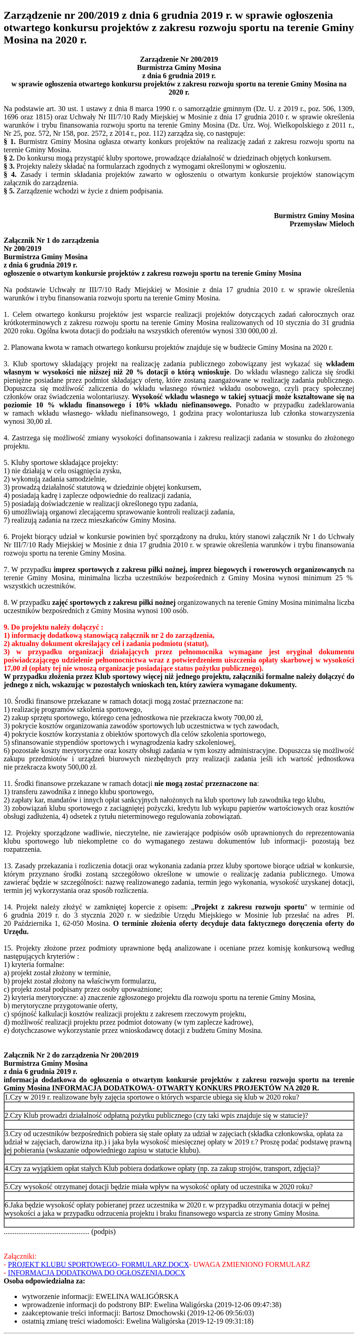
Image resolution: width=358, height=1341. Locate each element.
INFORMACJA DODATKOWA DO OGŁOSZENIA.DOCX (96, 1273)
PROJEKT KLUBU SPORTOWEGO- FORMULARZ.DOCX (98, 1264)
